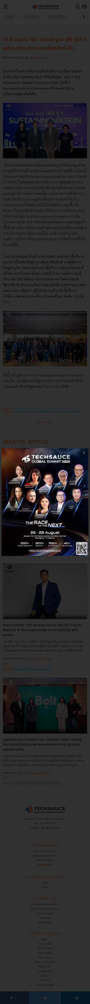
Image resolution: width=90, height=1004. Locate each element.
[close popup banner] (83, 452)
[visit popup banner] (45, 502)
